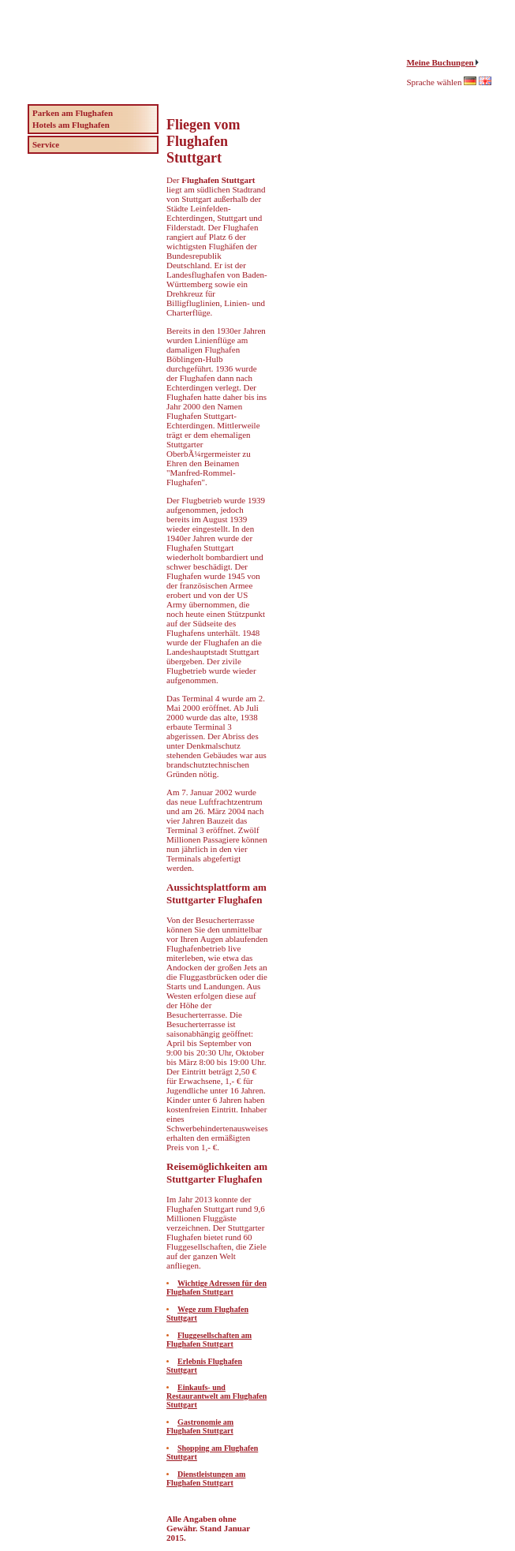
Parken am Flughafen (72, 113)
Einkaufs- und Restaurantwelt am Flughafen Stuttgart (216, 1396)
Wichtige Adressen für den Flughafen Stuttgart (216, 1287)
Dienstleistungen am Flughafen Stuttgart (205, 1478)
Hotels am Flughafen (71, 124)
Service (45, 144)
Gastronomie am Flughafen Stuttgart (199, 1426)
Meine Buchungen (441, 62)
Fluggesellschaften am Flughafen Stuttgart (209, 1339)
